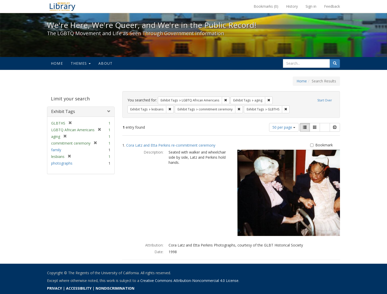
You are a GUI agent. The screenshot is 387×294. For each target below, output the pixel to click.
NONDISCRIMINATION (115, 288)
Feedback (332, 6)
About (105, 63)
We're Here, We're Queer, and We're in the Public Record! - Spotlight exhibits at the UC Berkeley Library (62, 6)
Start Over (324, 100)
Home (57, 63)
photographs (61, 163)
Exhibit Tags (63, 111)
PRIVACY (54, 288)
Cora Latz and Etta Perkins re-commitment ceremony (170, 145)
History (292, 6)
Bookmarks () (266, 6)
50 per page (283, 127)
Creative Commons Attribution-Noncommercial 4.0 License (189, 280)
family (56, 149)
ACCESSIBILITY (78, 288)
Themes (81, 63)
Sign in (311, 6)
